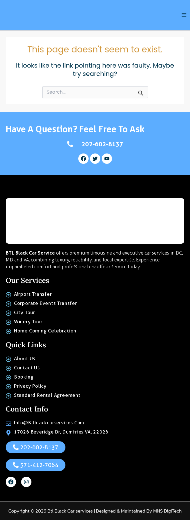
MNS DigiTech (167, 511)
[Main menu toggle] (184, 16)
